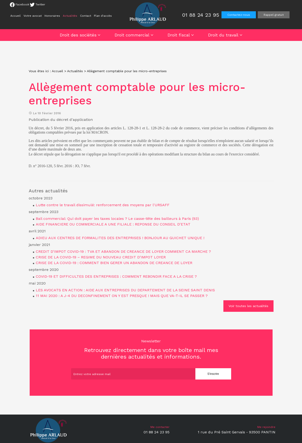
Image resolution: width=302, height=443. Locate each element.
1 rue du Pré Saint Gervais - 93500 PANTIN (236, 432)
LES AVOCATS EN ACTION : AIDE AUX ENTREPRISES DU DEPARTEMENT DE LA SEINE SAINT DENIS (125, 290)
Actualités (70, 15)
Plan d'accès (103, 15)
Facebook (19, 4)
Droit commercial (132, 34)
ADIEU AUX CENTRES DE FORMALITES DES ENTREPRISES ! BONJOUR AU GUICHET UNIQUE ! (120, 238)
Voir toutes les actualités (248, 306)
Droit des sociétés (78, 34)
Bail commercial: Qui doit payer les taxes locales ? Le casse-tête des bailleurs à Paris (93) (117, 218)
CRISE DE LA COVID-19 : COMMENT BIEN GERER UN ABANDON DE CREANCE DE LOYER (114, 263)
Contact (85, 15)
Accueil (15, 15)
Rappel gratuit (274, 14)
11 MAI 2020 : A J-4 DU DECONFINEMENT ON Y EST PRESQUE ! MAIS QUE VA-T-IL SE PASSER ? (122, 295)
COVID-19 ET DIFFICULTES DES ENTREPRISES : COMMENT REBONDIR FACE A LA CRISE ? (116, 276)
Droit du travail (223, 34)
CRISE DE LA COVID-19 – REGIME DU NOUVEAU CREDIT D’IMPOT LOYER (101, 257)
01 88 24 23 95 (200, 15)
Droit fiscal (179, 34)
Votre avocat (33, 15)
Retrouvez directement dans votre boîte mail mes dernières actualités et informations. (151, 349)
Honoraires (52, 15)
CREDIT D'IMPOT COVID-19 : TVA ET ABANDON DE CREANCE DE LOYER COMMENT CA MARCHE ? (123, 251)
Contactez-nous (238, 14)
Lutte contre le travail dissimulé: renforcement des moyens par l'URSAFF (102, 205)
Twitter (37, 4)
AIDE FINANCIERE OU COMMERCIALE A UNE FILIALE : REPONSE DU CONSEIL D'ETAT (113, 224)
